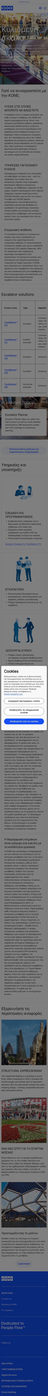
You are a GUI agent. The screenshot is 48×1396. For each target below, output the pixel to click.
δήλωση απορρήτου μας (13, 694)
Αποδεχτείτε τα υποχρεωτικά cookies (24, 711)
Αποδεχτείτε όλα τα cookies (24, 721)
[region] (24, 698)
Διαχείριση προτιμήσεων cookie (24, 701)
